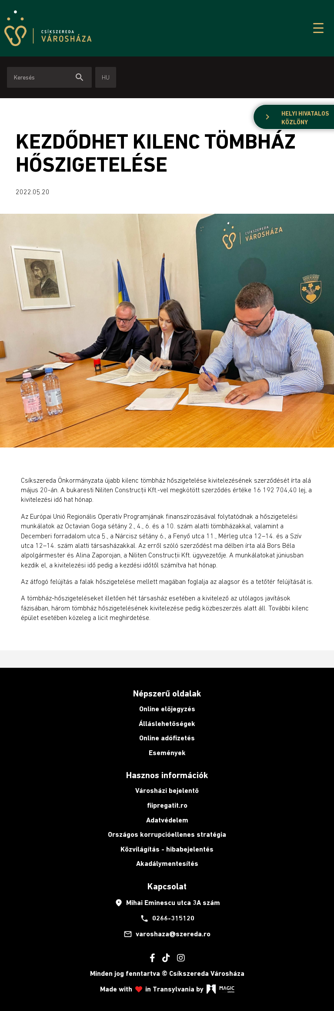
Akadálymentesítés (167, 863)
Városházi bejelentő (167, 790)
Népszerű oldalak (167, 693)
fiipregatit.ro (167, 805)
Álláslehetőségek (167, 723)
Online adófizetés (167, 738)
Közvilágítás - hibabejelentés (167, 849)
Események (167, 753)
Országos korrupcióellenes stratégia (167, 834)
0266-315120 (167, 918)
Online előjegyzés (167, 709)
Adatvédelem (167, 820)
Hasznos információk (167, 775)
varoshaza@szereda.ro (167, 934)
